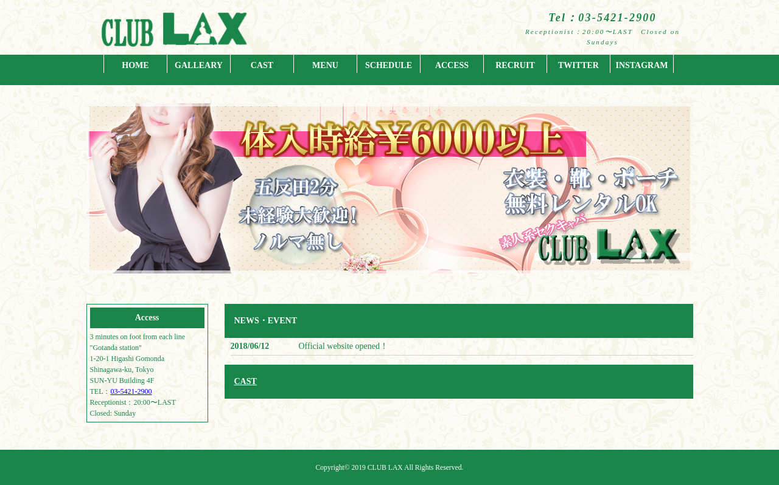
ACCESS (452, 65)
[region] (389, 200)
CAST (262, 65)
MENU (325, 65)
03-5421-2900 (131, 391)
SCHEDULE (388, 65)
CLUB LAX (385, 468)
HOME (135, 65)
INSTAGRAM (641, 65)
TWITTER (578, 65)
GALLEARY (199, 65)
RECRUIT (515, 65)
